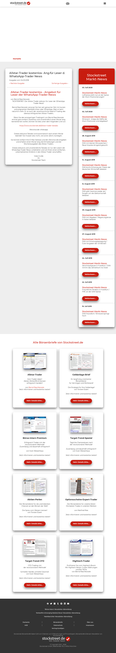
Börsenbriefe (58, 622)
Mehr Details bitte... (35, 401)
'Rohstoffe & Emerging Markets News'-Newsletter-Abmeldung (58, 613)
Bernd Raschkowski (36, 387)
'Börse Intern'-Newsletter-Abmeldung (58, 609)
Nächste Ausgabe (17, 83)
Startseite (17, 59)
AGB (26, 625)
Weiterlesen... (90, 104)
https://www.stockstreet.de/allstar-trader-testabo (38, 126)
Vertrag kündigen (58, 628)
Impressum (90, 625)
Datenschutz (58, 625)
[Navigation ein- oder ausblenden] (105, 3)
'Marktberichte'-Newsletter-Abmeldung (58, 616)
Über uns (90, 622)
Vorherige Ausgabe (59, 83)
